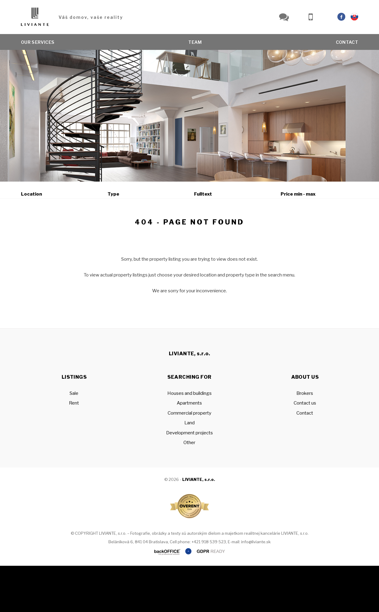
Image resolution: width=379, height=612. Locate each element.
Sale (38, 225)
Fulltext (203, 194)
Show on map (233, 226)
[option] (189, 116)
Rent (68, 225)
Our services (37, 42)
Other (189, 489)
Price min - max (298, 194)
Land (189, 469)
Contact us (305, 449)
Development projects (189, 479)
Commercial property (189, 459)
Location (31, 194)
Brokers (304, 439)
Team (195, 42)
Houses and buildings (189, 439)
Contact (347, 42)
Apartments (189, 449)
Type (113, 194)
